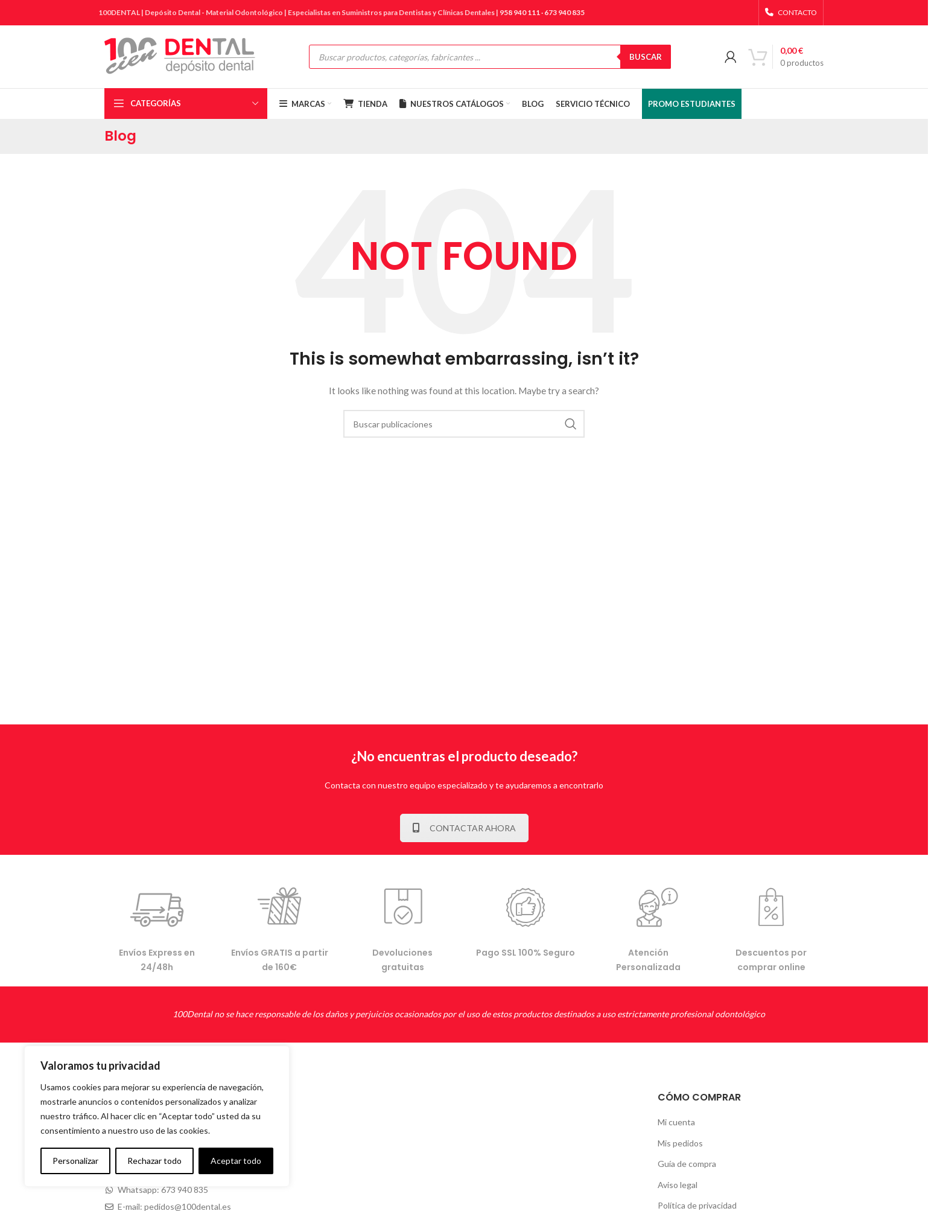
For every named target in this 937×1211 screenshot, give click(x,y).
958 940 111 (520, 12)
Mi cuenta (676, 1122)
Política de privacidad (697, 1205)
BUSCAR (645, 57)
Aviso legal (677, 1185)
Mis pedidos (680, 1143)
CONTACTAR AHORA (464, 828)
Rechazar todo (154, 1160)
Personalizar (75, 1160)
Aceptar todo (236, 1160)
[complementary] (157, 1116)
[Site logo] (179, 56)
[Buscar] (464, 424)
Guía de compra (687, 1163)
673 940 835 (564, 12)
